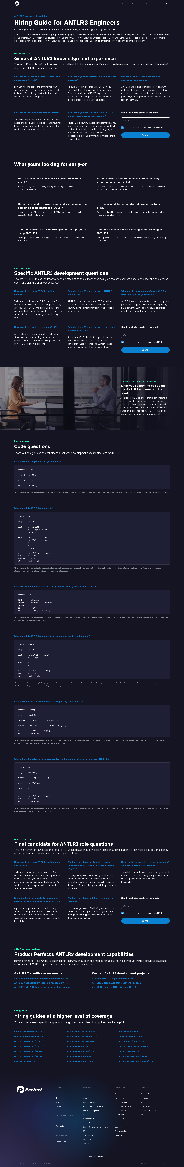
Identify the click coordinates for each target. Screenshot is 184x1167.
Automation (87, 1114)
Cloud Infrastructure (91, 1123)
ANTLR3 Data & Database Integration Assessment (44, 987)
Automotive (119, 1098)
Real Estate (119, 1135)
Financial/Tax (120, 1110)
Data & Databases (90, 1139)
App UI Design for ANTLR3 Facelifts (114, 987)
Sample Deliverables (148, 1110)
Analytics (86, 1098)
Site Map (163, 1163)
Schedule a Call (62, 1142)
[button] (125, 3)
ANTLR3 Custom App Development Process (118, 982)
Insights (143, 1114)
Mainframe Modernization (93, 1152)
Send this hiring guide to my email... (140, 112)
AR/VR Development (91, 1110)
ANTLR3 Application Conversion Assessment (41, 978)
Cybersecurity (88, 1135)
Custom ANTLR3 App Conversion (112, 978)
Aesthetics (60, 1126)
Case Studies (145, 1094)
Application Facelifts (91, 1102)
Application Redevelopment (94, 1106)
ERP (84, 1148)
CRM (85, 1131)
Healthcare (119, 1119)
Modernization (62, 1122)
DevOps (86, 1143)
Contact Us (60, 1146)
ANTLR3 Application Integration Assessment (41, 982)
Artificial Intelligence (91, 1094)
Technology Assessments (93, 1156)
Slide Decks (145, 1106)
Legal (117, 1123)
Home (143, 1163)
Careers (59, 1106)
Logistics (118, 1127)
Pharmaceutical (121, 1131)
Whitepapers (145, 1102)
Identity (59, 1094)
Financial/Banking (122, 1102)
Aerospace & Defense (124, 1094)
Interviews (144, 1098)
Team (58, 1098)
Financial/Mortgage (123, 1106)
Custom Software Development (95, 1127)
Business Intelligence (91, 1119)
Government (120, 1114)
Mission (59, 1102)
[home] (17, 3)
